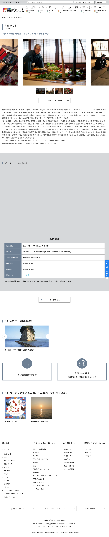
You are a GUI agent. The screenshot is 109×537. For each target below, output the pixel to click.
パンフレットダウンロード (11, 490)
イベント (57, 7)
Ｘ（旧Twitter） (69, 456)
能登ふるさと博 (69, 466)
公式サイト (30, 275)
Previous (5, 62)
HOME (4, 17)
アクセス (83, 7)
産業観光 (36, 472)
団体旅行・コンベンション (41, 469)
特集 (27, 7)
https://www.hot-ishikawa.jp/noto (27, 338)
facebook (67, 449)
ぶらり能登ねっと (87, 12)
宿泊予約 (76, 7)
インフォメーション (9, 497)
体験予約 (49, 7)
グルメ (63, 7)
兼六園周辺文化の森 (101, 12)
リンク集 (36, 456)
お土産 (69, 7)
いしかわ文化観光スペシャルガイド (69, 12)
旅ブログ (41, 12)
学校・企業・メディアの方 (82, 2)
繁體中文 (88, 452)
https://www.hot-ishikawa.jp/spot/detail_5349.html (41, 410)
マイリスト (103, 7)
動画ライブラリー (38, 482)
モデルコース (34, 7)
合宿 (34, 466)
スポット (42, 7)
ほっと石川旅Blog (9, 460)
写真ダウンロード (38, 479)
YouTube (67, 459)
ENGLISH (88, 449)
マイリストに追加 (55, 100)
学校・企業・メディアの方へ (41, 459)
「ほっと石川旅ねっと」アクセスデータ (45, 476)
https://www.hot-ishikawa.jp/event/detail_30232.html (15, 410)
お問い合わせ (90, 508)
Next (103, 62)
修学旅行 (36, 462)
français (88, 456)
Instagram (68, 452)
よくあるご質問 (92, 7)
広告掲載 (36, 452)
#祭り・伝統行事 (22, 163)
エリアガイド (52, 12)
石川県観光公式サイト (13, 10)
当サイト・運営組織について (42, 449)
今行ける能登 (31, 12)
